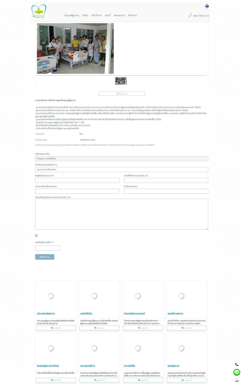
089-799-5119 (201, 16)
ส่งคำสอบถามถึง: (42, 154)
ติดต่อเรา (132, 15)
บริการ (85, 15)
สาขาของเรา (119, 15)
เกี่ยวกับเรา (96, 15)
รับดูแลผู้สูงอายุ (71, 15)
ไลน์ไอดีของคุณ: (131, 186)
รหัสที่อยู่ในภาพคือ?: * (44, 242)
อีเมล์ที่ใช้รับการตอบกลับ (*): (136, 175)
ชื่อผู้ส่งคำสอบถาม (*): (44, 175)
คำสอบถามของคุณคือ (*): (46, 164)
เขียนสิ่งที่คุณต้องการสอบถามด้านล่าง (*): (53, 197)
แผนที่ (108, 15)
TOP (237, 380)
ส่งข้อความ (45, 257)
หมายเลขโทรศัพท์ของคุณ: (46, 186)
